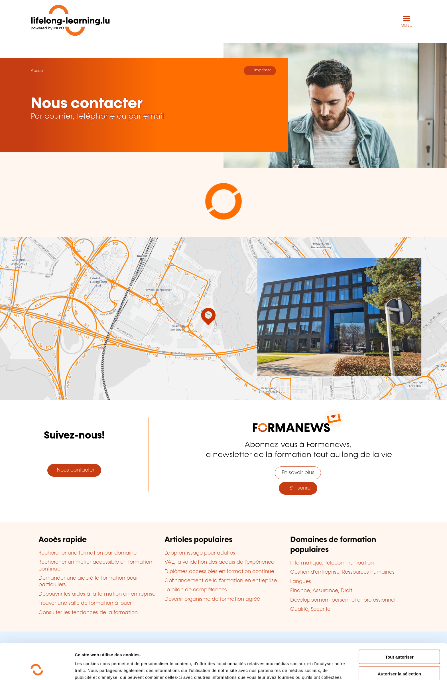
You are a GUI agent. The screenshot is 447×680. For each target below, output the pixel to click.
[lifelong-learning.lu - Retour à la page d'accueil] (70, 21)
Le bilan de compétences (195, 589)
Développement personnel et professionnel (342, 600)
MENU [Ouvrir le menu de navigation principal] (406, 26)
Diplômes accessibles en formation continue (219, 571)
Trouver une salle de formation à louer (85, 603)
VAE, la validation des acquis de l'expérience (219, 562)
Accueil (37, 71)
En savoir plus (298, 472)
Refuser (399, 656)
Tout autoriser (399, 623)
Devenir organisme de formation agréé (212, 599)
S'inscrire (297, 488)
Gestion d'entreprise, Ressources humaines (342, 572)
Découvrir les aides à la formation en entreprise (96, 594)
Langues (300, 581)
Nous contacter (74, 470)
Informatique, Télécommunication (332, 563)
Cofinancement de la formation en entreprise (220, 580)
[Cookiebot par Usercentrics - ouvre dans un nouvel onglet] (37, 669)
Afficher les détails (314, 668)
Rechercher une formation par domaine (87, 553)
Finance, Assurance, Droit (321, 590)
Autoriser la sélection (399, 640)
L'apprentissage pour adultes (199, 553)
